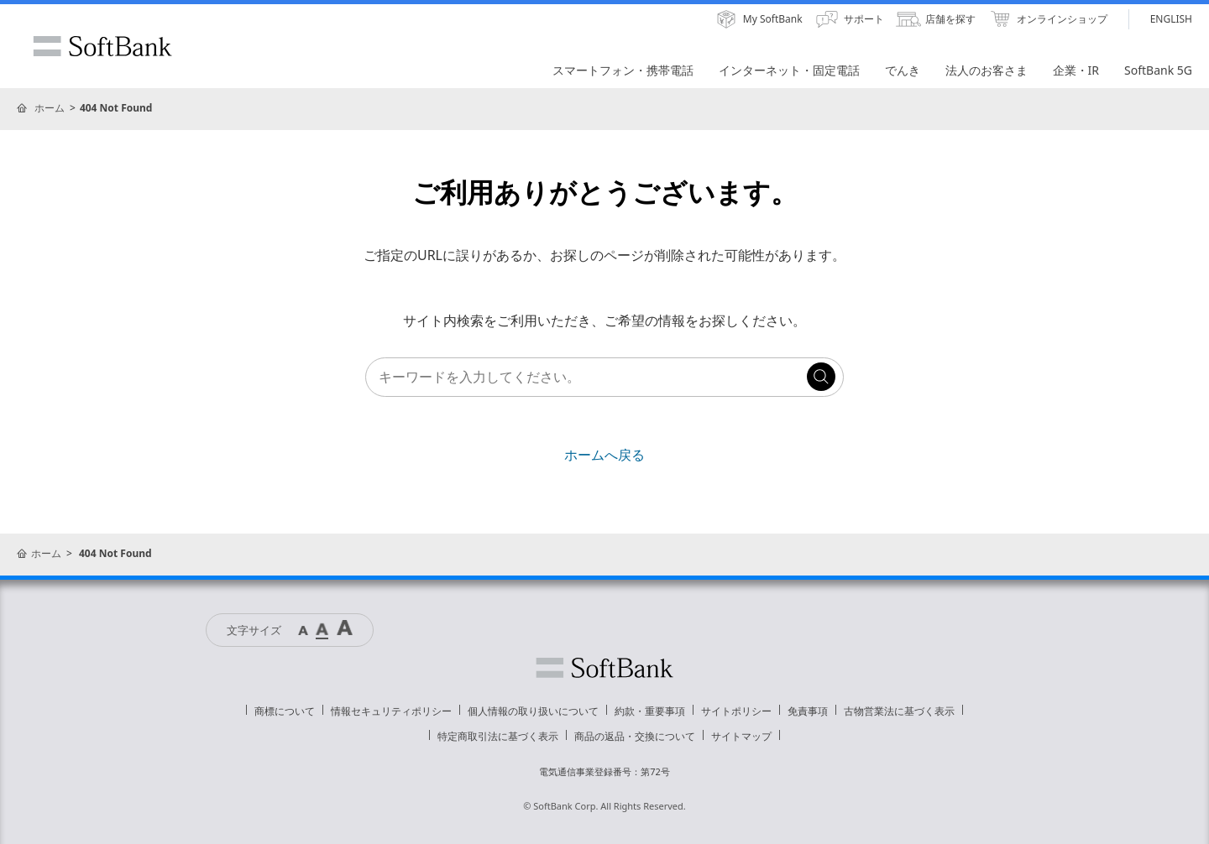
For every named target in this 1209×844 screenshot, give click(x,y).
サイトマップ (741, 736)
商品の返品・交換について (634, 736)
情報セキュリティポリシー (391, 711)
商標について (284, 711)
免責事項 (808, 711)
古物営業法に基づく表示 (899, 711)
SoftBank (102, 46)
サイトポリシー (736, 711)
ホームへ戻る (604, 454)
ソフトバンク (604, 668)
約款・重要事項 (650, 711)
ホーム (49, 108)
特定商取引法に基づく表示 (497, 736)
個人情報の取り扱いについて (533, 711)
